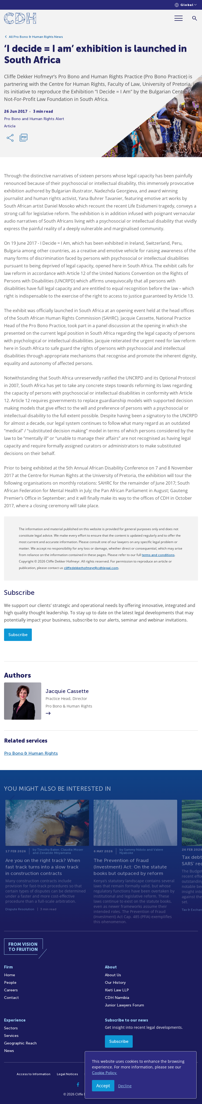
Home (9, 975)
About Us (113, 975)
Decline (125, 1085)
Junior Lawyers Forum (124, 1005)
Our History (115, 982)
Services (11, 1035)
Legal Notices (67, 1074)
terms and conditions (158, 555)
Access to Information (33, 1074)
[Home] (20, 19)
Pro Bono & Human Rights (31, 753)
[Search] (194, 18)
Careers (11, 990)
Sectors (11, 1028)
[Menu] (180, 18)
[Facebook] (78, 1084)
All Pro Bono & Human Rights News (36, 38)
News (9, 1050)
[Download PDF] (23, 139)
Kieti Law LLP (117, 990)
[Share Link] (10, 139)
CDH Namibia (117, 997)
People (10, 982)
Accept (103, 1086)
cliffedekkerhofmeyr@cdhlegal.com (91, 568)
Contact (11, 997)
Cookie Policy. (104, 1073)
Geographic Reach (20, 1043)
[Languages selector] (186, 5)
